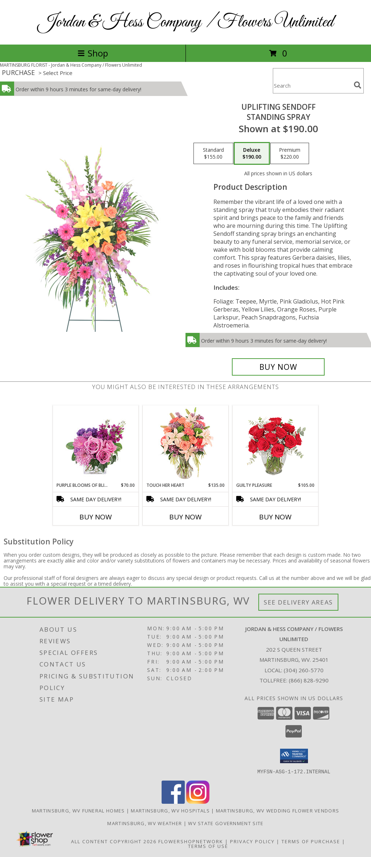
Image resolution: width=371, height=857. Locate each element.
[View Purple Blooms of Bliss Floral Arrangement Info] (96, 444)
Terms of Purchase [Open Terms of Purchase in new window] (311, 841)
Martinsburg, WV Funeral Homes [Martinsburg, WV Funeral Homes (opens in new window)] (78, 810)
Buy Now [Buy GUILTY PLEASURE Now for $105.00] (275, 517)
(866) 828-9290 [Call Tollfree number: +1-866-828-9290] (309, 680)
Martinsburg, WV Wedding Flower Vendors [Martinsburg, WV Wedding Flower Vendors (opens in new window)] (277, 810)
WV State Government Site (225, 823)
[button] (294, 756)
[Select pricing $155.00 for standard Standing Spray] (213, 153)
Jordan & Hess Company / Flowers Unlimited (185, 22)
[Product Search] (312, 85)
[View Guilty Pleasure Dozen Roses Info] (275, 443)
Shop (93, 53)
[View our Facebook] (173, 801)
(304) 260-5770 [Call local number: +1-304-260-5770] (304, 670)
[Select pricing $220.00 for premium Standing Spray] (290, 153)
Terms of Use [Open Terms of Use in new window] (208, 846)
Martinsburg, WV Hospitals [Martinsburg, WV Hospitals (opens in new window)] (170, 810)
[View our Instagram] (197, 801)
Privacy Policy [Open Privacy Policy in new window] (252, 841)
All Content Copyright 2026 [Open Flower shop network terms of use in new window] (114, 841)
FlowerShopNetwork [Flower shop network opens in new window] (190, 841)
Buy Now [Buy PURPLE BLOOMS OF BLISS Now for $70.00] (95, 517)
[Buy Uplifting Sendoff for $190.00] (278, 367)
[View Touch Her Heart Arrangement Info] (185, 444)
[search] (357, 85)
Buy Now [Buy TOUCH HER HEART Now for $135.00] (185, 517)
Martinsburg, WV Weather (144, 823)
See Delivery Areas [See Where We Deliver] (298, 602)
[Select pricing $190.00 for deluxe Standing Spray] (252, 153)
